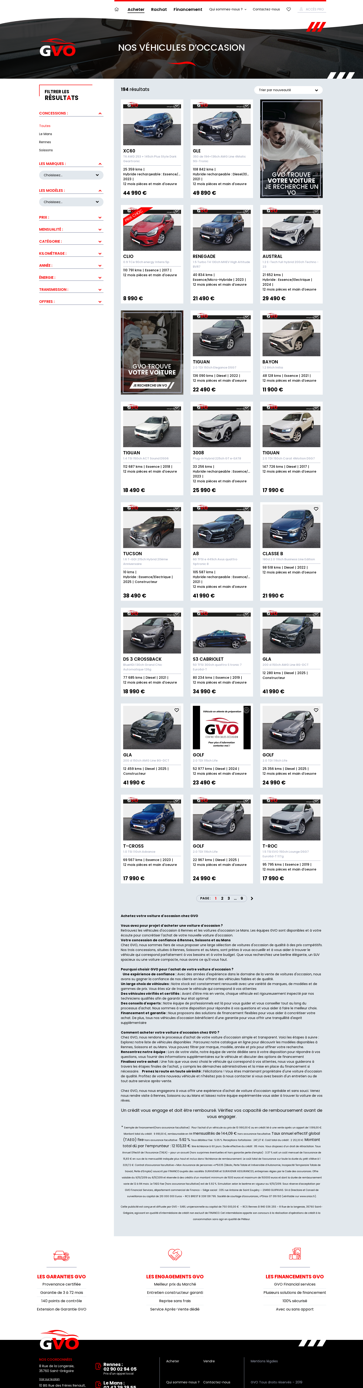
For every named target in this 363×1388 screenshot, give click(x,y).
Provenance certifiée (61, 1284)
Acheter (136, 9)
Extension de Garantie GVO (61, 1309)
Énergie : (47, 275)
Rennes (127, 1047)
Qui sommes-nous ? (226, 9)
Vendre (209, 1361)
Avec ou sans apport (295, 1309)
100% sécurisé (295, 1301)
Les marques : (52, 163)
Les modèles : (52, 189)
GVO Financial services (295, 1284)
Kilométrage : (52, 251)
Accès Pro (315, 9)
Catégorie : (50, 239)
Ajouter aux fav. (176, 106)
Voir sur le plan (49, 1379)
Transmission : (53, 287)
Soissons (141, 1047)
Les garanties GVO (61, 1276)
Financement (188, 9)
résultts (74, 95)
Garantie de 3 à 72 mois (61, 1292)
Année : (45, 263)
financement (296, 1066)
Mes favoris (289, 9)
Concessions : (53, 113)
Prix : (44, 215)
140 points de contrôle (61, 1301)
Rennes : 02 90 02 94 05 (128, 1369)
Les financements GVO (295, 1276)
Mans (162, 1047)
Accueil (117, 9)
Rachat (159, 9)
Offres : (47, 299)
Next (252, 898)
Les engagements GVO (175, 1276)
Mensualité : (51, 227)
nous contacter (238, 1076)
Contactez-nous (266, 9)
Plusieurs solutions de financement (294, 1292)
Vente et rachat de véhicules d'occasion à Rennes (59, 1339)
